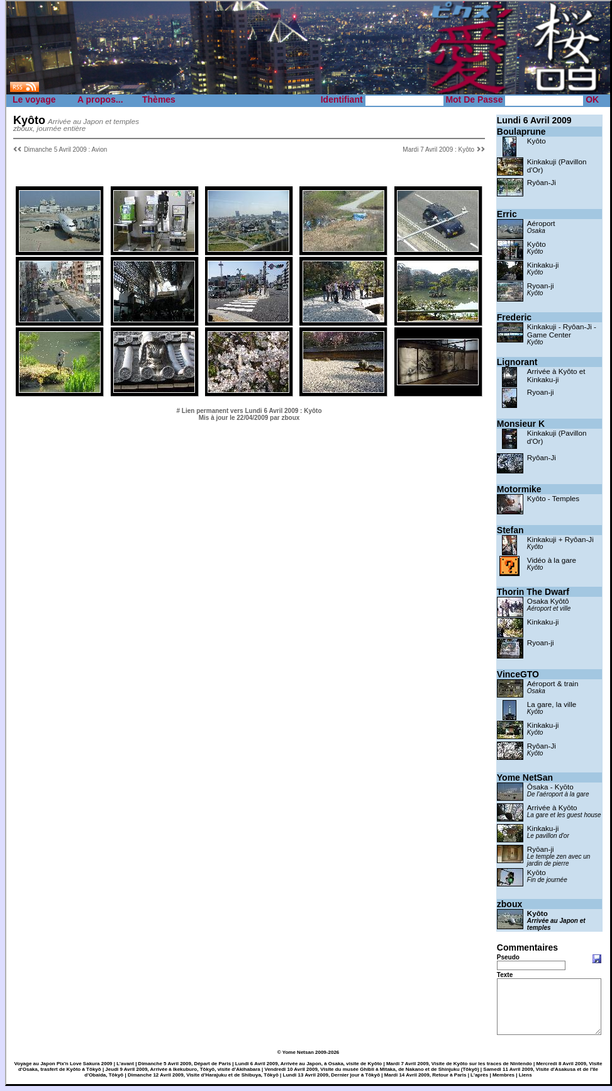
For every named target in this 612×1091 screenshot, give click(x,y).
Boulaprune (521, 132)
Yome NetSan (525, 777)
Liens (525, 1080)
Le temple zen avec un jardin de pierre (559, 860)
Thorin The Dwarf (533, 592)
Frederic (514, 317)
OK (592, 99)
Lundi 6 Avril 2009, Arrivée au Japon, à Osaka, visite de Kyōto (308, 1068)
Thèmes (158, 99)
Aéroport (541, 223)
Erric (507, 214)
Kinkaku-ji (543, 265)
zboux (509, 904)
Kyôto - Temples (553, 498)
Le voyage (34, 99)
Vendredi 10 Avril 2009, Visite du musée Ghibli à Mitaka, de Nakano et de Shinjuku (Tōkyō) (372, 1074)
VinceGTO (518, 674)
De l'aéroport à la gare (558, 794)
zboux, (24, 128)
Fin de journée (547, 879)
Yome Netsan (298, 1057)
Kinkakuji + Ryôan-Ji (560, 539)
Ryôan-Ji (541, 182)
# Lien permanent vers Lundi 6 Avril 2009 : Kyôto (249, 410)
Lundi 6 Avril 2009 (534, 120)
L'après (479, 1080)
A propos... (100, 99)
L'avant (125, 1068)
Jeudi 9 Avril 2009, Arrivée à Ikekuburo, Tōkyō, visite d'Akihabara (182, 1074)
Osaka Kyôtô (548, 601)
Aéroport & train (553, 683)
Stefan (510, 530)
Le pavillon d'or (548, 835)
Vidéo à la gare (551, 560)
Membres (503, 1080)
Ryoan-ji (540, 285)
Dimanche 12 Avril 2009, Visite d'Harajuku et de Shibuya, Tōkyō (203, 1080)
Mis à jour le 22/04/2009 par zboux (249, 417)
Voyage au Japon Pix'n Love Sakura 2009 (63, 1068)
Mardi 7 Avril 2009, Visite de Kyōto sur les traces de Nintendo (459, 1068)
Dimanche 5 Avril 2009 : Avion (66, 149)
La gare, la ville (551, 704)
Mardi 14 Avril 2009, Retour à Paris (425, 1080)
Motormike (519, 489)
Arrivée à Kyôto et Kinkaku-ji (556, 375)
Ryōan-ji (540, 849)
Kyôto (536, 141)
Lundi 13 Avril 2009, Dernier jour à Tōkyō (332, 1080)
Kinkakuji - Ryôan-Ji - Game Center (561, 330)
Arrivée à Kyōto (552, 807)
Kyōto (536, 872)
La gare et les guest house (564, 814)
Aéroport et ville (548, 608)
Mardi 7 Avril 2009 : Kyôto (438, 149)
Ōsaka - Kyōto (550, 787)
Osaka (536, 230)
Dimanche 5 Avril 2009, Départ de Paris (184, 1068)
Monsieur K (521, 424)
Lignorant (517, 362)
